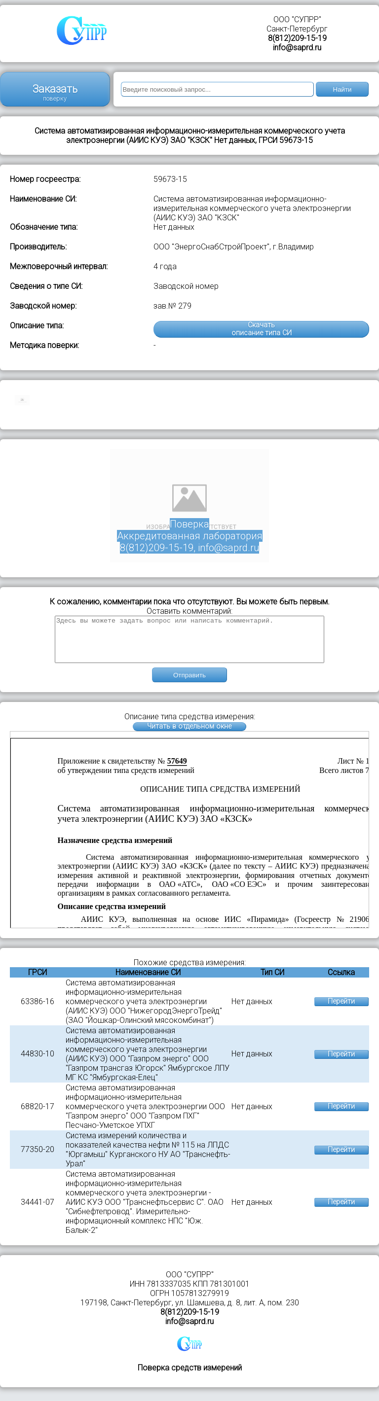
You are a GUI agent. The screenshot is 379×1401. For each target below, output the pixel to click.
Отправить (189, 684)
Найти (342, 89)
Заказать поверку (55, 92)
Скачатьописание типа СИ (261, 329)
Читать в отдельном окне (189, 735)
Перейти (341, 1010)
